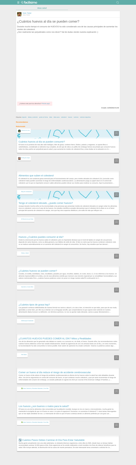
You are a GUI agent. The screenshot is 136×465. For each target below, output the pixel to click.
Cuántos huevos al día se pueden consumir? (42, 141)
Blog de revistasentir (26, 191)
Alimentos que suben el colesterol (36, 175)
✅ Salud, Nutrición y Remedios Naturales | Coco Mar (34, 388)
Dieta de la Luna (25, 130)
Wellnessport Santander (27, 320)
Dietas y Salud (25, 253)
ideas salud (42, 8)
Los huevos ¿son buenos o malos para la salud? (44, 406)
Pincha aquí (46, 103)
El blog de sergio (25, 157)
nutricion (76, 117)
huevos (70, 117)
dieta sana (57, 117)
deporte (24, 117)
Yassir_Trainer (27, 13)
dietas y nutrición (33, 117)
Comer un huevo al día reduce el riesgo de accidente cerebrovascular (55, 372)
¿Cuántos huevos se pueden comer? (38, 270)
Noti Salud (24, 354)
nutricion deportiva (85, 117)
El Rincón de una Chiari (27, 219)
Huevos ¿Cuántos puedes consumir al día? (41, 237)
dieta (50, 117)
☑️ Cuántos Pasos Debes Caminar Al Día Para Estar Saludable (52, 440)
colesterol (64, 117)
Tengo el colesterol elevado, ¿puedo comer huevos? (46, 203)
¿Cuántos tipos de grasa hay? (34, 304)
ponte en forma (43, 117)
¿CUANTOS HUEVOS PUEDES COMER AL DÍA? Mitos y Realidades (55, 338)
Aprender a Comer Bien (27, 286)
